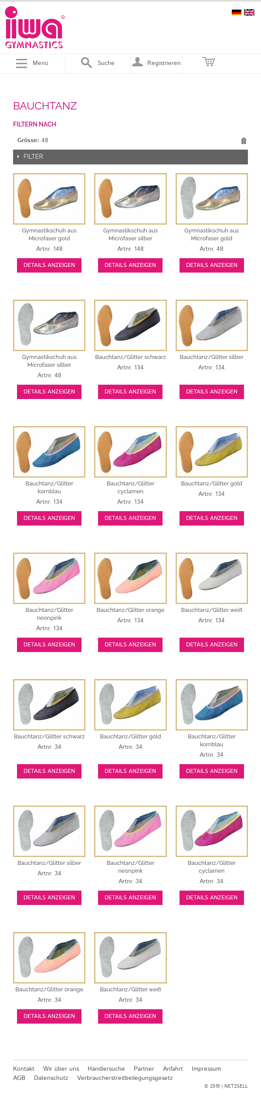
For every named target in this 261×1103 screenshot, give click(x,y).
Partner (144, 1069)
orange (131, 610)
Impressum (206, 1069)
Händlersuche (106, 1069)
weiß (211, 610)
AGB (19, 1078)
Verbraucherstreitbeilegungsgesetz (125, 1078)
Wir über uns (61, 1069)
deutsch (236, 12)
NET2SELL (236, 1086)
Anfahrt (173, 1069)
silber (212, 357)
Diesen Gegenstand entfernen (243, 141)
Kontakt (23, 1069)
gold (211, 483)
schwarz (130, 357)
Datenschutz (51, 1078)
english (249, 12)
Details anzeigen (49, 265)
